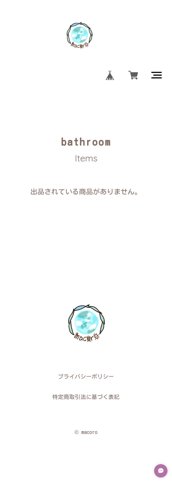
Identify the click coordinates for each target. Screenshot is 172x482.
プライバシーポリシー (86, 376)
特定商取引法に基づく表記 (86, 397)
